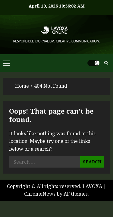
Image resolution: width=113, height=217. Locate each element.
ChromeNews (39, 193)
